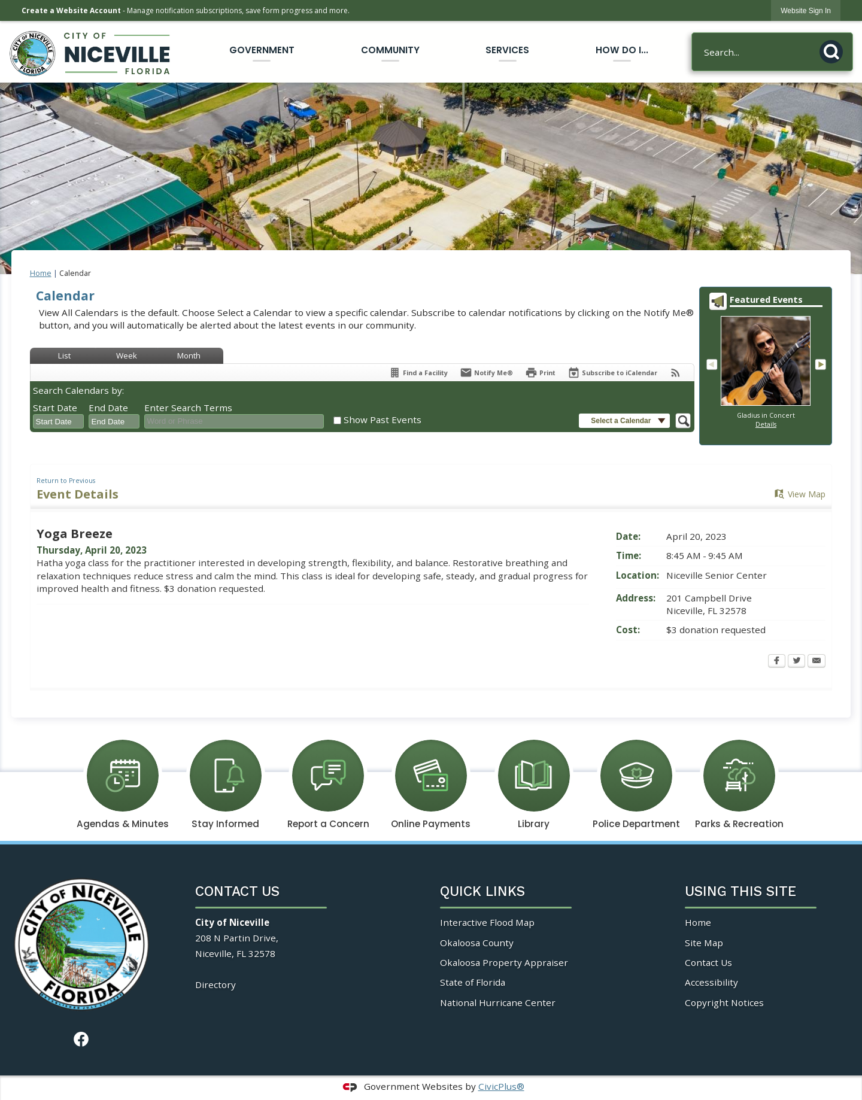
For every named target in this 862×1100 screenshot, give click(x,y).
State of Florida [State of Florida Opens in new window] (472, 982)
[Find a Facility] (418, 372)
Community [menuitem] (390, 50)
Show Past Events (382, 420)
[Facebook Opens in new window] (776, 662)
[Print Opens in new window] (540, 372)
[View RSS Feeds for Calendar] (675, 372)
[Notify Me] (486, 372)
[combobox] (58, 421)
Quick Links (482, 891)
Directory (215, 984)
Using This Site (740, 891)
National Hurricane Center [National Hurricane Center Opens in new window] (498, 1002)
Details (765, 424)
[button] (834, 49)
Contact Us (708, 962)
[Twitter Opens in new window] (796, 662)
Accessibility (711, 982)
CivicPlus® (501, 1086)
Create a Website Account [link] (71, 10)
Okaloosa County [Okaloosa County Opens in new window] (477, 943)
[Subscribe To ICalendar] (612, 372)
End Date (108, 408)
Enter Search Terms (188, 408)
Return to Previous (66, 480)
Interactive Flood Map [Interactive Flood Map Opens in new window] (487, 922)
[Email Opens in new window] (816, 662)
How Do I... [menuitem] (622, 50)
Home (40, 273)
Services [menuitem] (507, 50)
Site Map (704, 943)
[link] (805, 10)
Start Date (55, 408)
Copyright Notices (724, 1002)
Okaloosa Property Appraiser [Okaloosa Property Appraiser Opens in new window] (504, 962)
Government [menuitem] (262, 50)
